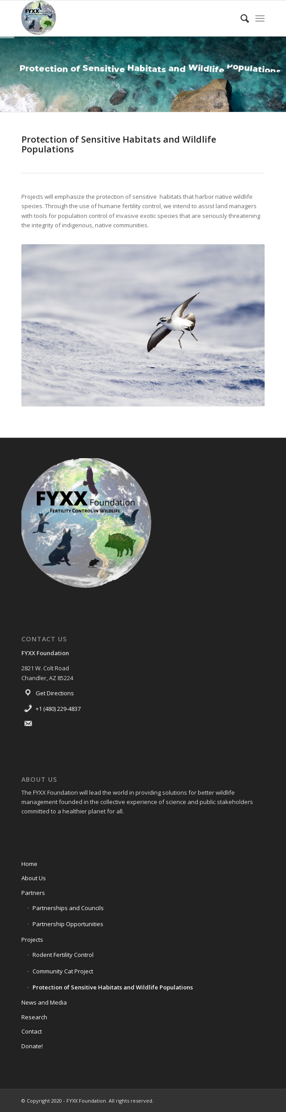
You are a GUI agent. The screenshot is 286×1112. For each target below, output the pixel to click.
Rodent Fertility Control (63, 955)
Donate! (32, 1046)
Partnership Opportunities (68, 924)
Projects (32, 940)
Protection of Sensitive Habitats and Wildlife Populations (113, 987)
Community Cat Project (63, 971)
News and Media (44, 1002)
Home (29, 864)
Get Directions (55, 693)
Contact (31, 1031)
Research (34, 1017)
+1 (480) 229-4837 (58, 709)
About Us (33, 878)
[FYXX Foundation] (118, 18)
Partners (33, 893)
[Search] (240, 18)
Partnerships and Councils (68, 908)
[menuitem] (240, 18)
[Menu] (260, 18)
